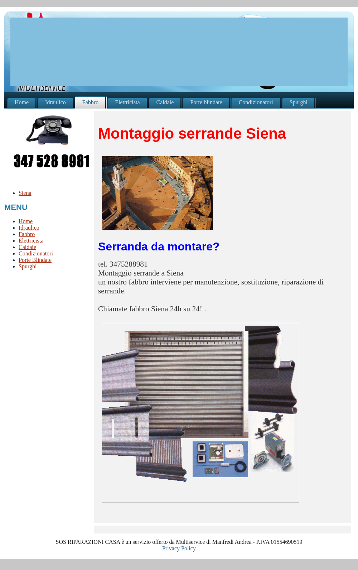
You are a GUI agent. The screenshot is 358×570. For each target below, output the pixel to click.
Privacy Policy (179, 548)
